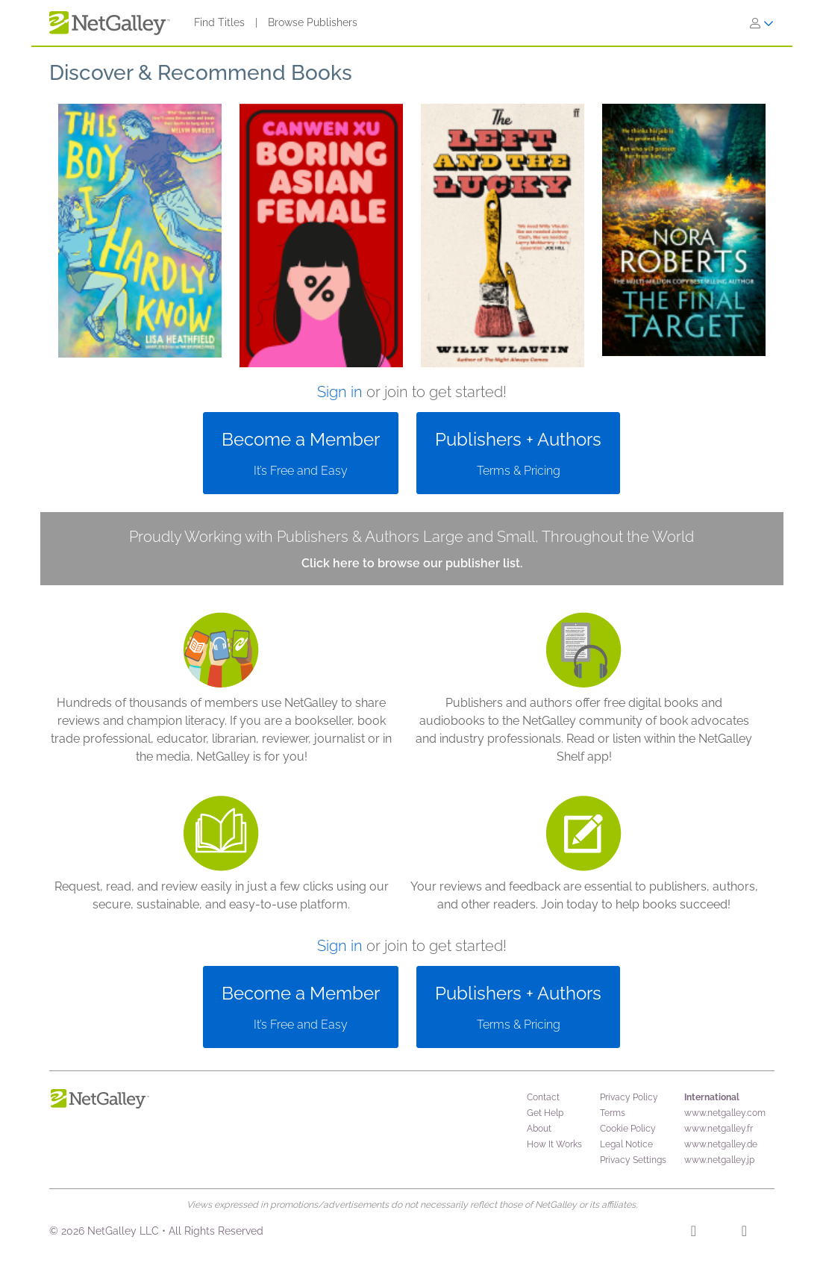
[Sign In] (761, 23)
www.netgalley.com (725, 1113)
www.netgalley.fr (718, 1128)
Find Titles (219, 22)
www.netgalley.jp (719, 1160)
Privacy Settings (633, 1160)
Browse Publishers (312, 22)
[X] (744, 1233)
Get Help (545, 1113)
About (539, 1128)
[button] (140, 235)
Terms (612, 1113)
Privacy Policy (629, 1097)
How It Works (554, 1144)
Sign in (340, 392)
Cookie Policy (628, 1128)
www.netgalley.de (720, 1144)
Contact (543, 1097)
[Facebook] (693, 1233)
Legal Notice (626, 1144)
